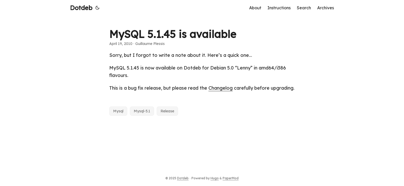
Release (167, 111)
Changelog (220, 88)
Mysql (118, 111)
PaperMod (231, 178)
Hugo (215, 178)
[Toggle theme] (97, 8)
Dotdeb (81, 8)
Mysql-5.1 (142, 111)
